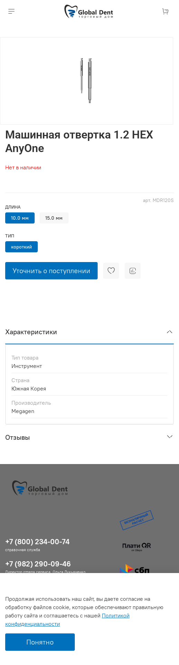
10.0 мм (20, 218)
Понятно (40, 642)
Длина (12, 207)
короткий (21, 247)
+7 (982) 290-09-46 (38, 564)
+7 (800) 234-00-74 (37, 541)
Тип (9, 235)
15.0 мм (54, 218)
